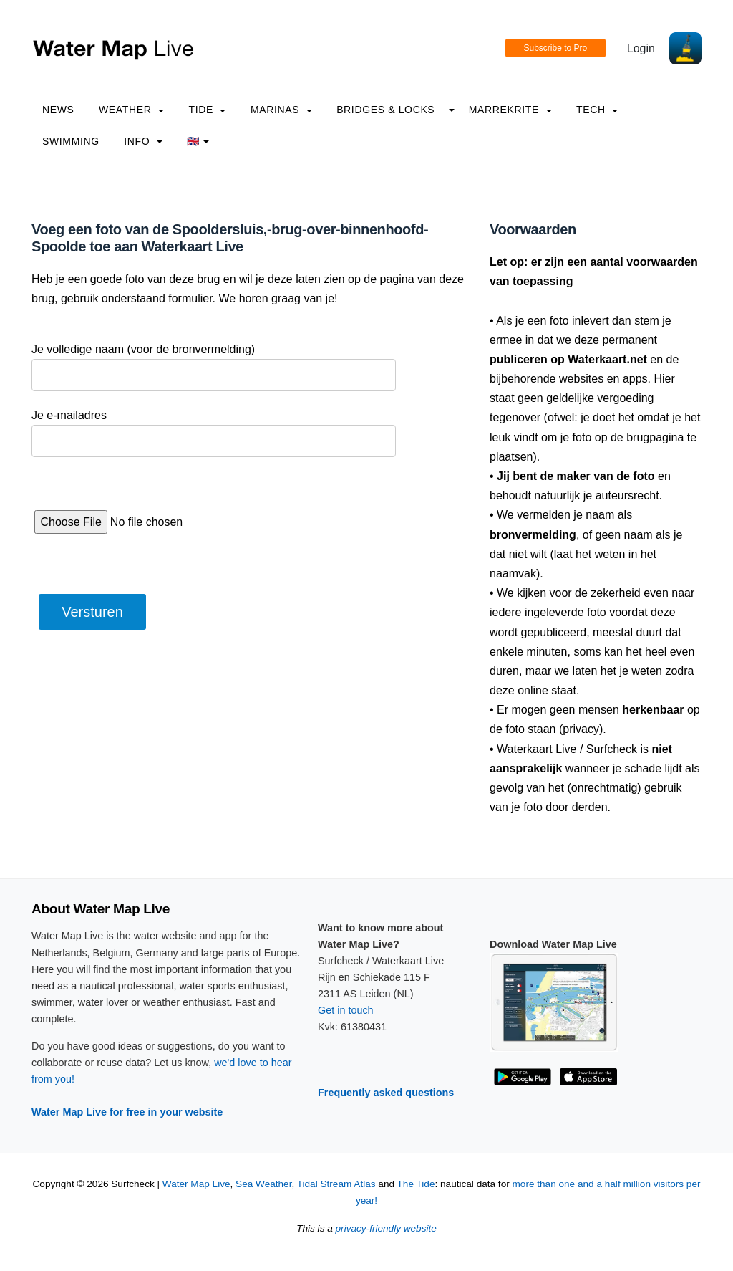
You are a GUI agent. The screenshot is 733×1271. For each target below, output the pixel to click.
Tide (206, 109)
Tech (597, 109)
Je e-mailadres (69, 415)
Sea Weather (263, 1184)
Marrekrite (510, 109)
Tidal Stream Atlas (336, 1184)
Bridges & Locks (385, 109)
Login (641, 48)
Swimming (70, 141)
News (58, 109)
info (143, 141)
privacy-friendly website (386, 1228)
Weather (131, 109)
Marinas (281, 109)
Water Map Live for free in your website (127, 1112)
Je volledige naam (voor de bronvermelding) (143, 349)
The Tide (416, 1184)
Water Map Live (196, 1184)
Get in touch (346, 1010)
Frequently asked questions (386, 1092)
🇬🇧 (198, 141)
